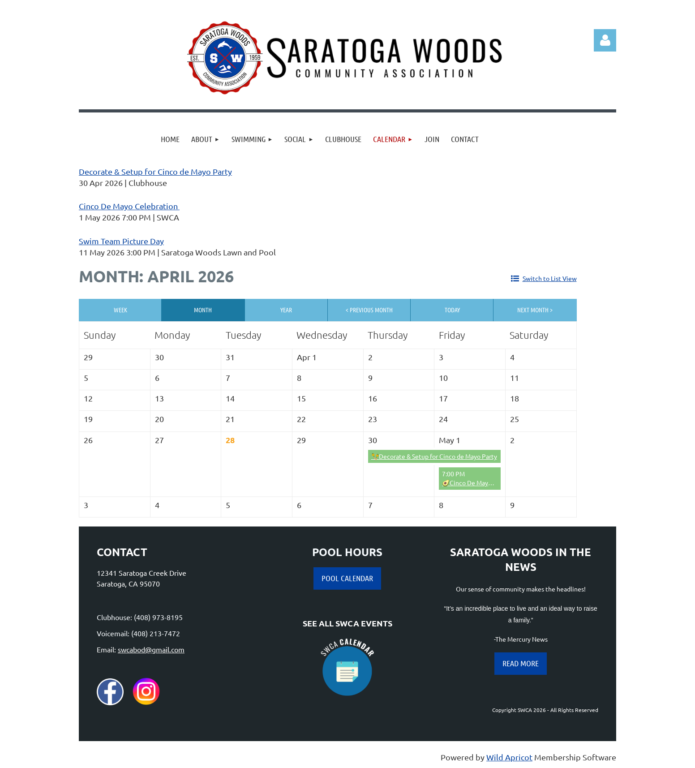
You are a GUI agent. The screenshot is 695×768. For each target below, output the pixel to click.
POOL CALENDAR (347, 578)
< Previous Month (369, 310)
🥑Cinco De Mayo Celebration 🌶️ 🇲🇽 (493, 483)
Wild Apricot (509, 757)
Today (452, 310)
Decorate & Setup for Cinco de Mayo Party (155, 171)
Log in (605, 40)
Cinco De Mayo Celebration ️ (129, 206)
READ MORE (520, 663)
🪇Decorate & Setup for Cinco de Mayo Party (434, 456)
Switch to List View (550, 278)
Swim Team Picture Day (121, 241)
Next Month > (535, 310)
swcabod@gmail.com (151, 649)
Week (120, 310)
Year (286, 310)
